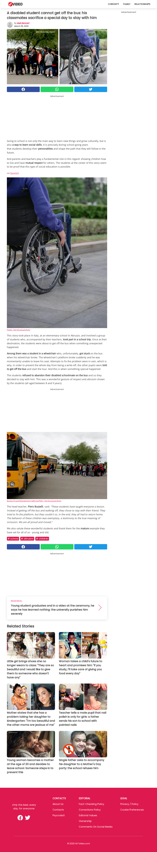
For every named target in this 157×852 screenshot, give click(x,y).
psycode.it (59, 815)
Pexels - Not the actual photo (18, 330)
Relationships (142, 4)
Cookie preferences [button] (132, 809)
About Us (58, 804)
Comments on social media (95, 826)
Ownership (85, 821)
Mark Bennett (23, 23)
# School (13, 538)
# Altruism (27, 538)
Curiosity (113, 4)
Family (126, 4)
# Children (42, 538)
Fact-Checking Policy (91, 804)
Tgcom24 (14, 173)
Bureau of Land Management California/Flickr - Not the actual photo (34, 501)
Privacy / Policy (129, 804)
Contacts (58, 809)
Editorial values (88, 815)
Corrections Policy (90, 809)
